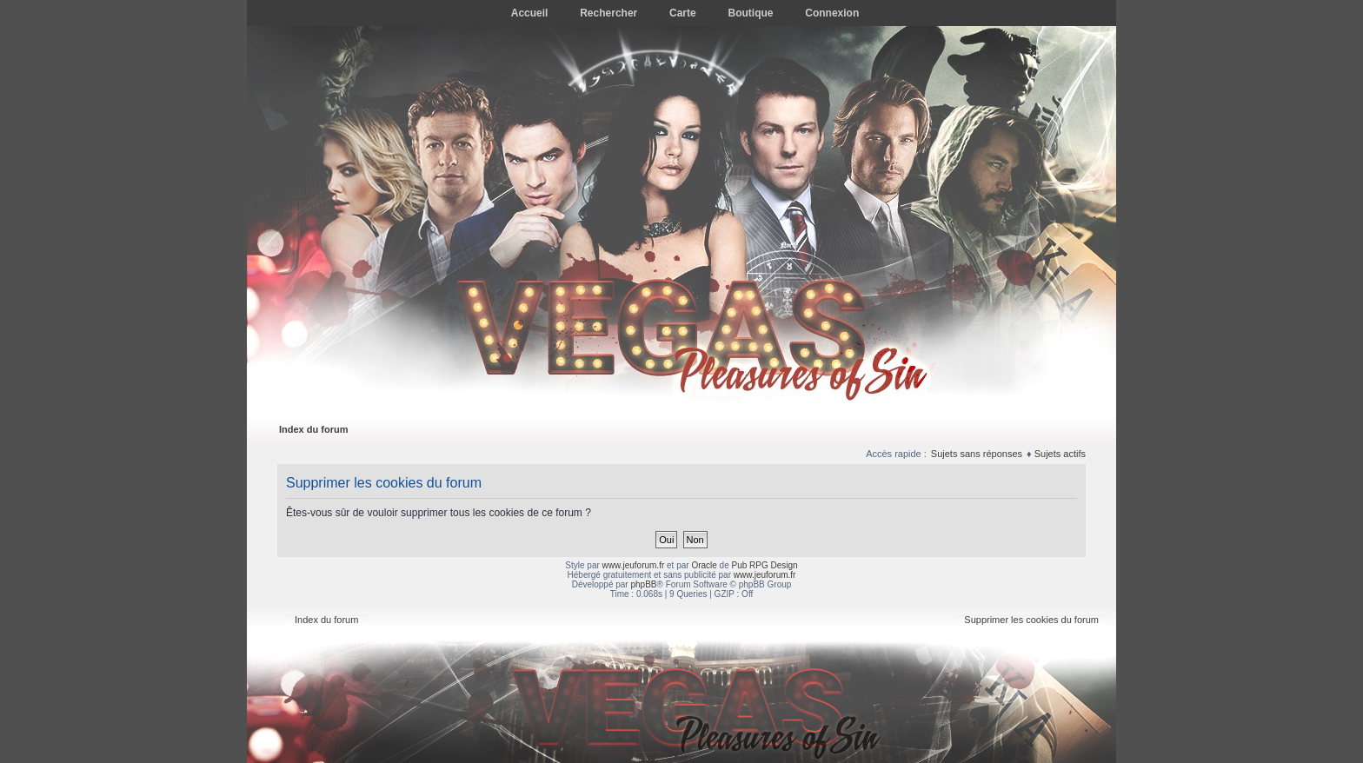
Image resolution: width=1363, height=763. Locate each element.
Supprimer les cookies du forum (1031, 619)
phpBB (643, 584)
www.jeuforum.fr (633, 565)
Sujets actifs (1060, 453)
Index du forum (313, 429)
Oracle (703, 565)
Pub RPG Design (765, 565)
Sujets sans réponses (976, 453)
